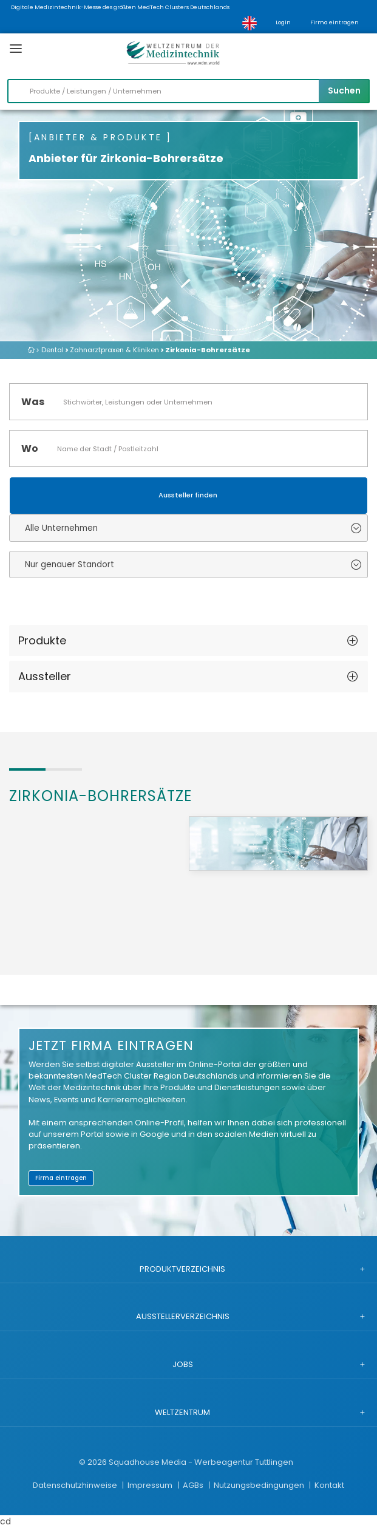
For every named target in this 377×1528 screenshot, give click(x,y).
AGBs (194, 1485)
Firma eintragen (334, 22)
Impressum (150, 1485)
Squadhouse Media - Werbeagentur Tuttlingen (201, 1462)
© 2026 (93, 1462)
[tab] (188, 641)
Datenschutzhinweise (76, 1485)
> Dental (50, 350)
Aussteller (44, 676)
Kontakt (329, 1485)
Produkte (42, 640)
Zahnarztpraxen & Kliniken (114, 350)
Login (283, 22)
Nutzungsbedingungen (260, 1485)
